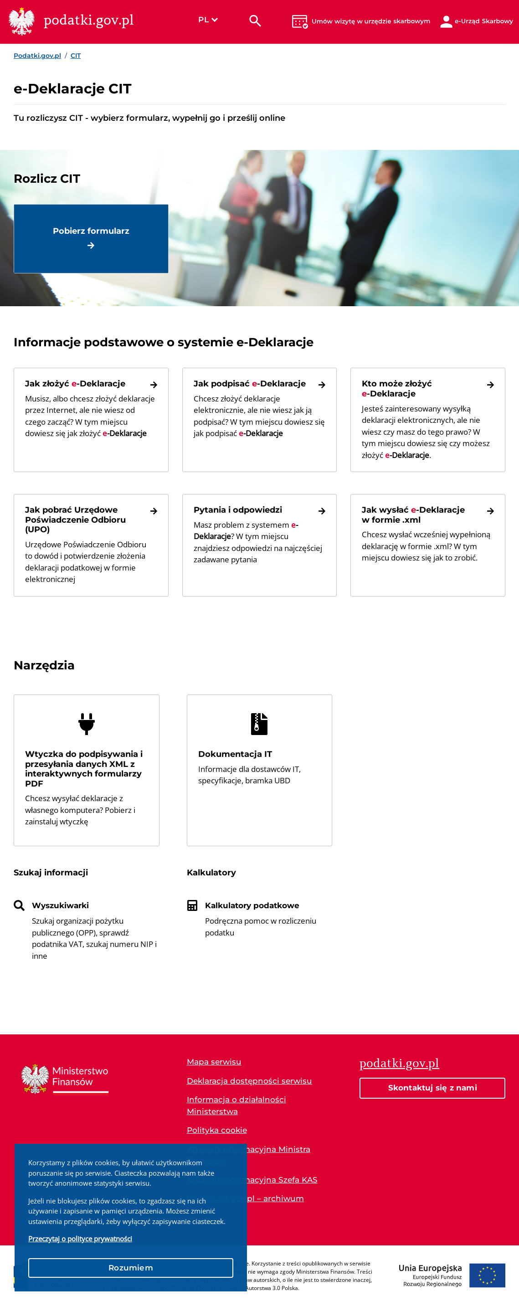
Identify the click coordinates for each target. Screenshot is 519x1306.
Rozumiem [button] (130, 1267)
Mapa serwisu (214, 1061)
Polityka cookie (217, 1130)
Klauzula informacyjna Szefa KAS (252, 1179)
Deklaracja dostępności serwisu (249, 1080)
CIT (76, 55)
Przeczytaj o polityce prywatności (80, 1238)
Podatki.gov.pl (37, 55)
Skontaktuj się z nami (432, 1087)
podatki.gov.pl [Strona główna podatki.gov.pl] (399, 1063)
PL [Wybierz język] (207, 19)
